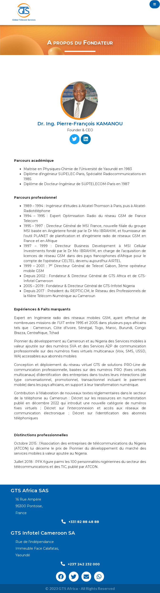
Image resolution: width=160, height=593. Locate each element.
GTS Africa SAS (30, 490)
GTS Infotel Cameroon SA (43, 533)
